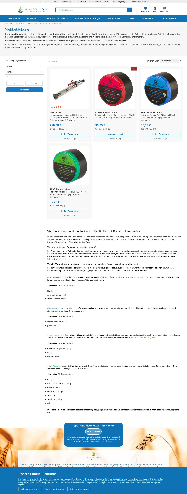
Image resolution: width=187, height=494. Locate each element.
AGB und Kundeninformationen (71, 464)
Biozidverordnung (133, 464)
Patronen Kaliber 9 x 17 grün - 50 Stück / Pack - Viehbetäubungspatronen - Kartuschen (68, 194)
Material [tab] (10, 72)
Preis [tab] (8, 77)
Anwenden (24, 89)
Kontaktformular (94, 464)
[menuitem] (13, 18)
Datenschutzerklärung (44, 464)
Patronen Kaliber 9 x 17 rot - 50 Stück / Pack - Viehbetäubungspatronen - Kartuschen (114, 116)
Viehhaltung (20, 23)
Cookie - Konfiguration (54, 489)
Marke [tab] (9, 66)
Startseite (8, 23)
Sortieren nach (152, 60)
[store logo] (32, 10)
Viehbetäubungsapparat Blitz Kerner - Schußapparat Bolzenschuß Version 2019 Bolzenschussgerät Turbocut (68, 118)
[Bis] (34, 83)
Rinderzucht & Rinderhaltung (37, 23)
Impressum (27, 464)
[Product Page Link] (69, 108)
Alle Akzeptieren (29, 489)
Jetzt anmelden (93, 431)
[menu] (93, 18)
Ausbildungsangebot (113, 464)
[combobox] (93, 10)
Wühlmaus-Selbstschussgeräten (144, 338)
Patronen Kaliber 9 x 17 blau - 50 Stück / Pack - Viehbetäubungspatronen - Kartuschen (158, 118)
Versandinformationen (153, 464)
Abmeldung (73, 437)
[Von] (15, 83)
